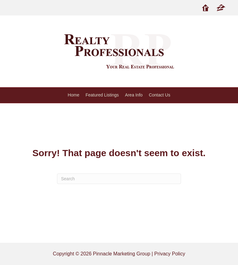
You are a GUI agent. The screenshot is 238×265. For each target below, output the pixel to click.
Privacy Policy (169, 253)
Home (73, 94)
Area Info (134, 94)
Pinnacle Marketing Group (121, 253)
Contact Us (159, 94)
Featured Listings (102, 94)
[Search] (119, 178)
